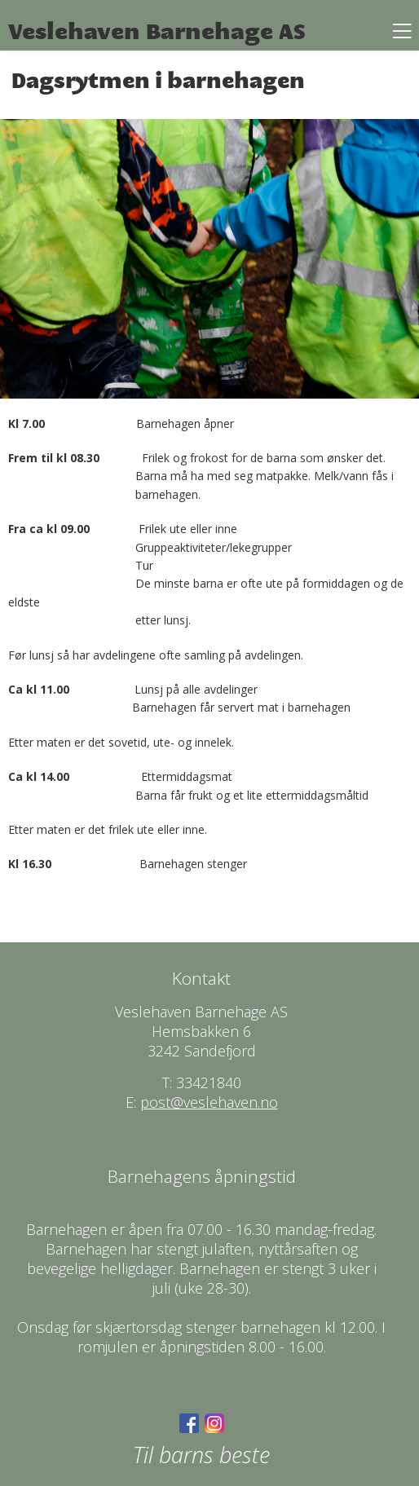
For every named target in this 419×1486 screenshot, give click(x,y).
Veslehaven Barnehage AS (157, 31)
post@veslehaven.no (209, 1102)
